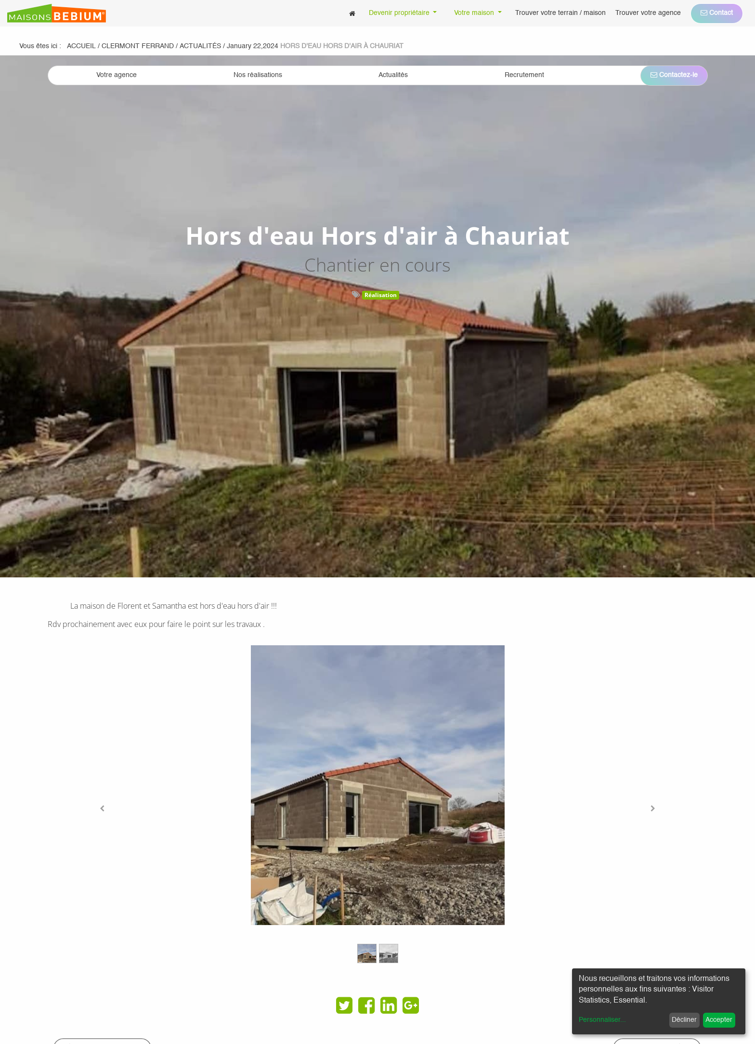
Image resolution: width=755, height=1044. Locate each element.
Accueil (81, 46)
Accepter (718, 1020)
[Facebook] (366, 1005)
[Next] (653, 808)
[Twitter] (344, 1005)
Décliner (684, 1020)
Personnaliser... (602, 1020)
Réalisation (380, 295)
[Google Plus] (411, 1005)
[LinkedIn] (388, 1005)
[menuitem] (352, 13)
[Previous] (102, 808)
